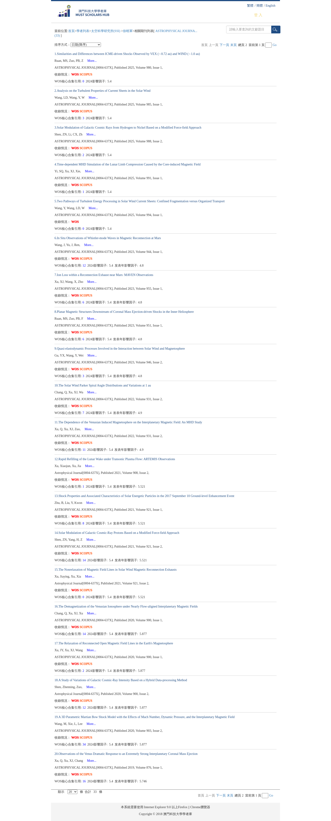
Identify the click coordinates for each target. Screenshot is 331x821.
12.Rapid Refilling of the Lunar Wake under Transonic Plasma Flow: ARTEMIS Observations (114, 459)
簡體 (259, 5)
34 (85, 744)
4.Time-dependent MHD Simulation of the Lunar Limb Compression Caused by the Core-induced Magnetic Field (127, 164)
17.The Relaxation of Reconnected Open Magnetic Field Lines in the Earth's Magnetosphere (113, 643)
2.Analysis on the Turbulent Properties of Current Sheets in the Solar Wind (102, 90)
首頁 (71, 31)
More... (90, 60)
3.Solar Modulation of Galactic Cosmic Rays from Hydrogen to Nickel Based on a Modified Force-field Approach (127, 127)
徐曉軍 (128, 31)
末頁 (233, 45)
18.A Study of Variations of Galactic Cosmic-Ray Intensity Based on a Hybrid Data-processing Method (120, 680)
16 (85, 781)
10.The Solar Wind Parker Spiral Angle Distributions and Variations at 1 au (102, 385)
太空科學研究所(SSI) (106, 31)
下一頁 (224, 45)
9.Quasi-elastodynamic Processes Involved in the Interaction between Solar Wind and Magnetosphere (119, 348)
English (270, 5)
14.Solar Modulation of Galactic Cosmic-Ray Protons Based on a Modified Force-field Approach (116, 533)
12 (85, 265)
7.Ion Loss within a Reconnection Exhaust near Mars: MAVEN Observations (103, 275)
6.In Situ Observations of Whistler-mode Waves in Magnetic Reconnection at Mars (107, 238)
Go (275, 45)
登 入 (258, 15)
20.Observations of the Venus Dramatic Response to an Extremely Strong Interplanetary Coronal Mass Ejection (126, 754)
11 (85, 449)
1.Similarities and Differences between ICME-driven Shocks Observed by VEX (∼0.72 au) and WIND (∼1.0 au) (127, 54)
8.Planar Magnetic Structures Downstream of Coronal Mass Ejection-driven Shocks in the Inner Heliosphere (124, 311)
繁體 (250, 5)
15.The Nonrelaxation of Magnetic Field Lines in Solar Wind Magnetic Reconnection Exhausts (115, 569)
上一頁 (213, 45)
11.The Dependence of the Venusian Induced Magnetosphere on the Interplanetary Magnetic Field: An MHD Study (128, 422)
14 (85, 560)
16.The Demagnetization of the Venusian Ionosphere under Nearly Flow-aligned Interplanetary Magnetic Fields (126, 606)
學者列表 (82, 31)
